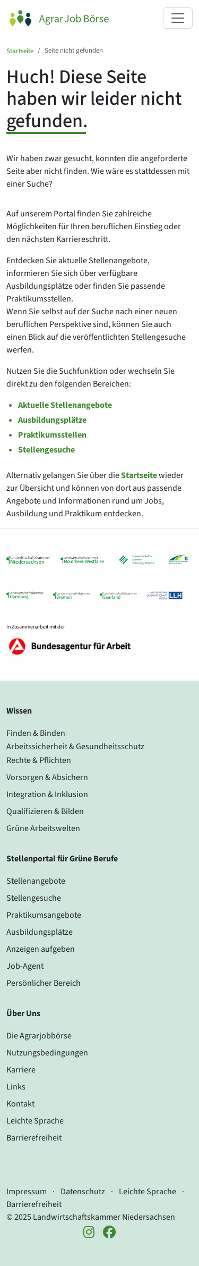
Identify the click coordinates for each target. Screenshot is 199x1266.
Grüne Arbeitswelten (43, 828)
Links (15, 1087)
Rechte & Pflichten (38, 760)
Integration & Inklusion (47, 794)
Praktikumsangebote (43, 915)
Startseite (19, 51)
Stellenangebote (35, 881)
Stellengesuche (46, 450)
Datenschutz (82, 1191)
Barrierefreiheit (34, 1138)
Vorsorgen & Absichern (47, 777)
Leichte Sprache (35, 1121)
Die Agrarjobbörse (39, 1036)
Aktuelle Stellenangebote (65, 405)
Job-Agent (25, 966)
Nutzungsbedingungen (47, 1053)
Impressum (26, 1191)
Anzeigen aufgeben (40, 949)
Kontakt (20, 1104)
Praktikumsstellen (52, 435)
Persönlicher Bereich (43, 983)
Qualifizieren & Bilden (45, 811)
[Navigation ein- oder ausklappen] (178, 18)
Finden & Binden (35, 733)
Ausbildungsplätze (52, 420)
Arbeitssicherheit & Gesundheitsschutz (75, 746)
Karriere (21, 1070)
